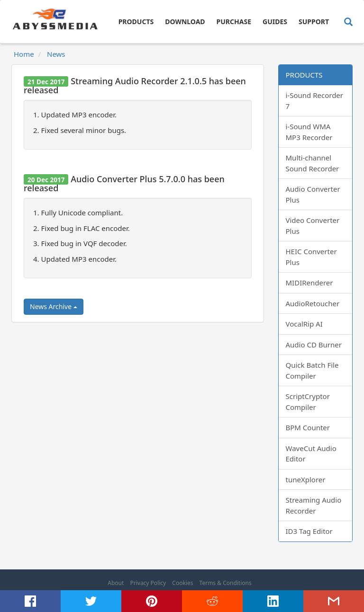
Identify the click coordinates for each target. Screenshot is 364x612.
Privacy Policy (148, 583)
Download (185, 21)
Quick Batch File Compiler (312, 370)
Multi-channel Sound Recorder (312, 163)
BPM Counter (308, 427)
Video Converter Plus (313, 225)
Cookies (182, 583)
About (116, 583)
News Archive (53, 306)
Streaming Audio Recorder (314, 505)
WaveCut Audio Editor (311, 453)
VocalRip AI (304, 323)
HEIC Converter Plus (311, 257)
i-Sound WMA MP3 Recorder (309, 132)
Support (314, 21)
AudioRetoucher (313, 303)
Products (136, 21)
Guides (275, 21)
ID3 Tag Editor (309, 531)
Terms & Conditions (226, 583)
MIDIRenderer (309, 282)
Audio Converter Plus (313, 194)
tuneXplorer (306, 479)
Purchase (234, 21)
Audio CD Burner (314, 344)
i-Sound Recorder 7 (315, 100)
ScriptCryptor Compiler (308, 401)
